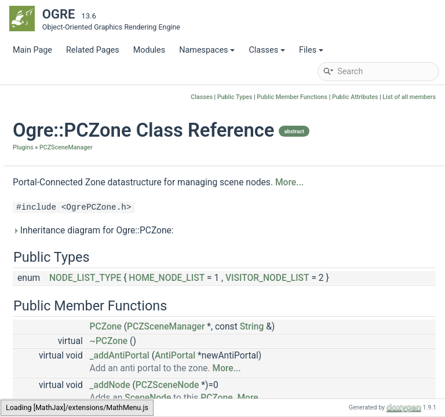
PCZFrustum (72, 198)
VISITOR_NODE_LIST (233, 328)
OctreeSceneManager (79, 94)
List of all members (409, 97)
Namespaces (207, 50)
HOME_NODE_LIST (308, 315)
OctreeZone (60, 111)
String (393, 377)
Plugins (164, 169)
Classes (267, 50)
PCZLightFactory (80, 233)
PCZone (63, 250)
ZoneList (65, 372)
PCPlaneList (71, 355)
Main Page (32, 50)
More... (168, 220)
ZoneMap (66, 389)
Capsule (64, 146)
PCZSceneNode (78, 303)
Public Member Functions (292, 97)
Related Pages (92, 50)
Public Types (235, 97)
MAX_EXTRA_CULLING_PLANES (108, 337)
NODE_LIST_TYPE (226, 315)
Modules (149, 50)
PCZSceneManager (75, 129)
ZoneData (67, 320)
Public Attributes (355, 97)
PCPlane (64, 164)
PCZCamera (71, 181)
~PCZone (250, 391)
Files (311, 50)
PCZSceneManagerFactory (98, 285)
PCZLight (66, 216)
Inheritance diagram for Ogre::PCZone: (234, 268)
